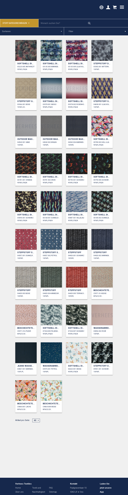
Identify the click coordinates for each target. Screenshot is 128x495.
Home (18, 488)
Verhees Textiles (14, 9)
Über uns (19, 492)
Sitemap (53, 492)
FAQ (51, 488)
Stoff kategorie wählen (16, 22)
